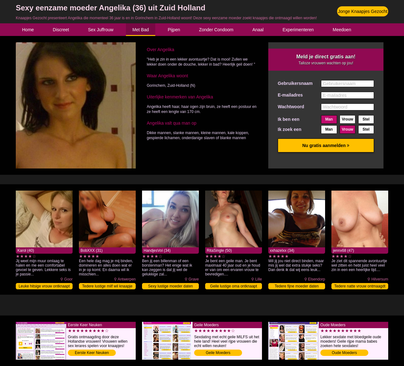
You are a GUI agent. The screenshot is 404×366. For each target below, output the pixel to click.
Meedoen (342, 29)
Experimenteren (298, 29)
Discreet (61, 29)
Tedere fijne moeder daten (296, 286)
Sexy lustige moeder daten (170, 286)
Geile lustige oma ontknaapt (233, 286)
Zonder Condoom (216, 29)
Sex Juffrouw (101, 29)
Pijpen (174, 29)
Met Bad (140, 29)
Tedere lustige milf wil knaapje (107, 286)
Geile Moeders (218, 353)
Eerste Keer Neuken (92, 353)
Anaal (258, 29)
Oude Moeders (344, 353)
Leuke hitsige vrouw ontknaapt (44, 286)
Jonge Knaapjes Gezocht (362, 11)
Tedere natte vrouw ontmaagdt (359, 286)
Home (28, 29)
